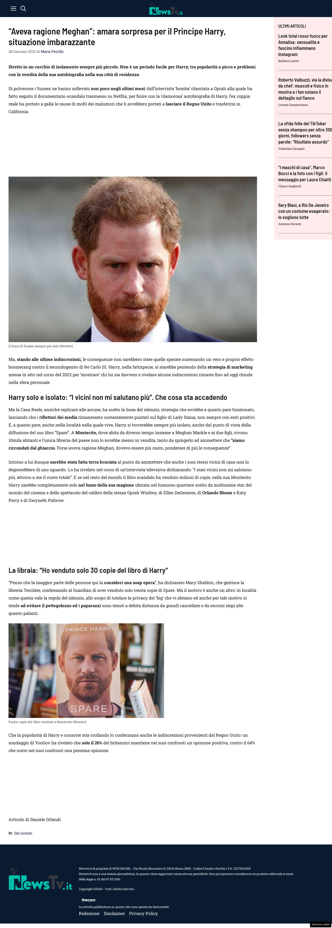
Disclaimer (114, 913)
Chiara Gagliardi (289, 186)
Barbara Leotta (288, 61)
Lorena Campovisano (293, 105)
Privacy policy (143, 913)
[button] (23, 8)
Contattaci (143, 889)
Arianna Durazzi (289, 224)
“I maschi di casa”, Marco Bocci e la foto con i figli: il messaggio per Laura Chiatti (304, 173)
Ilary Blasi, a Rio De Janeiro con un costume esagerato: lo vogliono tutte (304, 211)
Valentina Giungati (291, 149)
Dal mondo (23, 833)
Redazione (89, 913)
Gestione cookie (321, 924)
